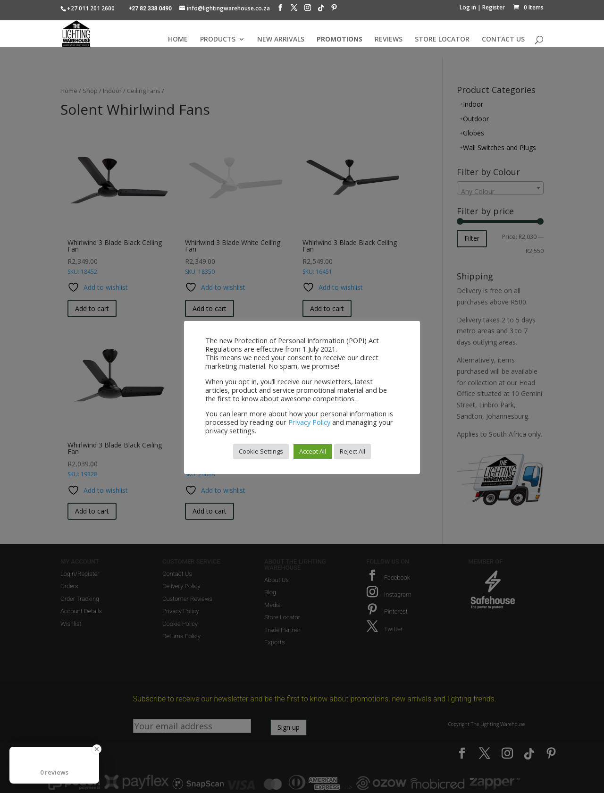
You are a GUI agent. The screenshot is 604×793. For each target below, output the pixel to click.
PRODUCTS (217, 39)
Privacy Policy (309, 422)
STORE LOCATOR (442, 39)
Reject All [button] (352, 451)
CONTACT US (503, 39)
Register (493, 7)
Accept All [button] (312, 451)
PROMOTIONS (339, 39)
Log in (468, 7)
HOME (178, 39)
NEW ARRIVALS (280, 39)
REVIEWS (389, 39)
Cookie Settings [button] (261, 451)
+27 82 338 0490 (150, 8)
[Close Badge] (96, 749)
